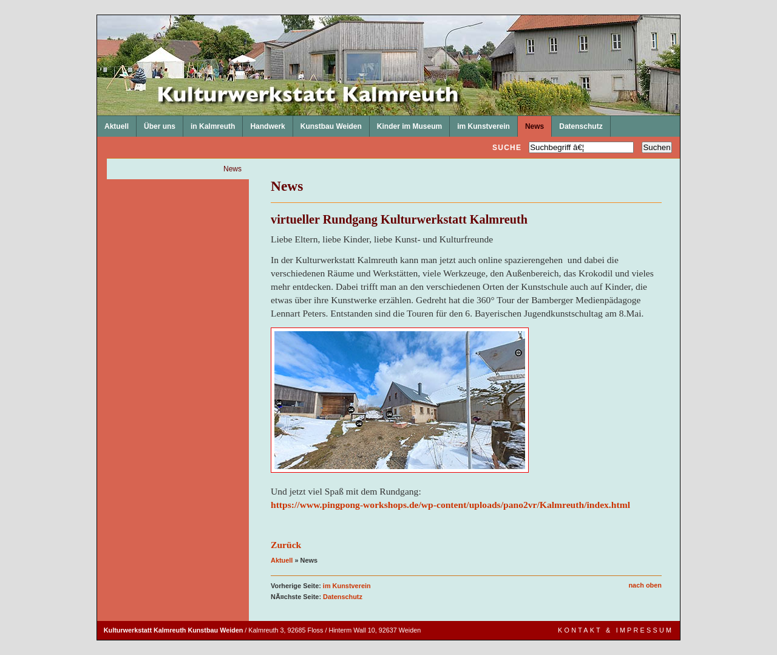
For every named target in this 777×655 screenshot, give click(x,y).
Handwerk (264, 123)
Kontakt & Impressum (615, 630)
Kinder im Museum (406, 123)
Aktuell (113, 123)
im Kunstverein (480, 123)
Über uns (156, 123)
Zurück (286, 545)
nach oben (645, 585)
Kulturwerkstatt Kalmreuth (97, 15)
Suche (506, 147)
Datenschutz (577, 123)
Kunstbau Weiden (327, 123)
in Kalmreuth (209, 123)
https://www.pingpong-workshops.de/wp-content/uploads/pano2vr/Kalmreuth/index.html (450, 504)
